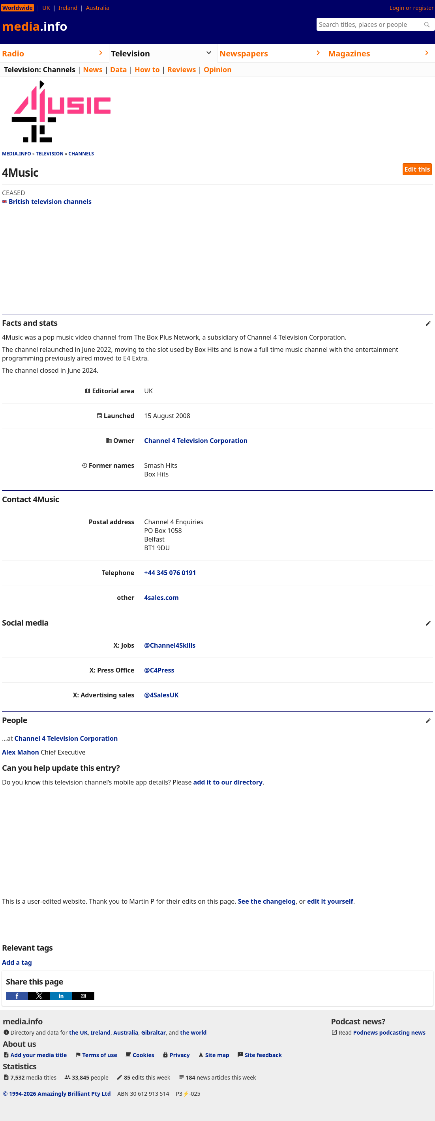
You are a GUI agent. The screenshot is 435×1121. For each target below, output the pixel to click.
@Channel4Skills (169, 645)
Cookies (143, 1055)
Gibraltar (153, 1032)
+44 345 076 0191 (170, 572)
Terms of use (99, 1055)
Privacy (180, 1055)
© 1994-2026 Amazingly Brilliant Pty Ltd (57, 1093)
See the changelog (267, 901)
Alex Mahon (20, 752)
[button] (17, 996)
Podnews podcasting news (389, 1032)
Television (50, 153)
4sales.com (161, 597)
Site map (217, 1055)
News (92, 69)
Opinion (218, 69)
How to (147, 69)
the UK (78, 1032)
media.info (16, 153)
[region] (217, 263)
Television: (22, 69)
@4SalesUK (161, 695)
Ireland (67, 7)
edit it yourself (330, 901)
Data (118, 69)
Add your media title (39, 1055)
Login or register (412, 7)
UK (46, 7)
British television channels (47, 201)
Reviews (181, 69)
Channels (59, 69)
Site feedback (263, 1055)
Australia (97, 7)
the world (193, 1032)
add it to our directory (227, 782)
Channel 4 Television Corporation (196, 440)
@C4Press (159, 670)
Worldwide (17, 7)
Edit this (417, 169)
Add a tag (17, 962)
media (35, 26)
